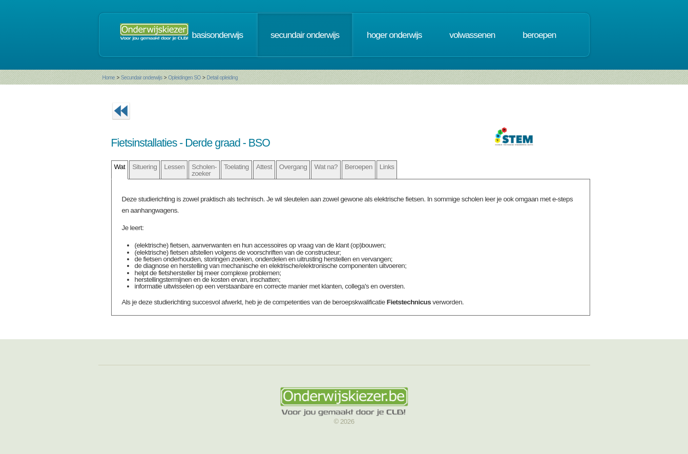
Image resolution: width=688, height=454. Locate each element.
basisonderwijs (217, 35)
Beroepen (358, 167)
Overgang (293, 167)
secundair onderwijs (304, 35)
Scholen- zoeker (204, 170)
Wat (120, 167)
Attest (264, 167)
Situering (144, 167)
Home (108, 77)
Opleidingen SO (184, 77)
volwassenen (472, 35)
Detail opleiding (222, 77)
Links (387, 167)
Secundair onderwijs (141, 77)
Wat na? (326, 167)
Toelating (236, 167)
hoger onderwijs (394, 35)
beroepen (539, 35)
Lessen (174, 167)
